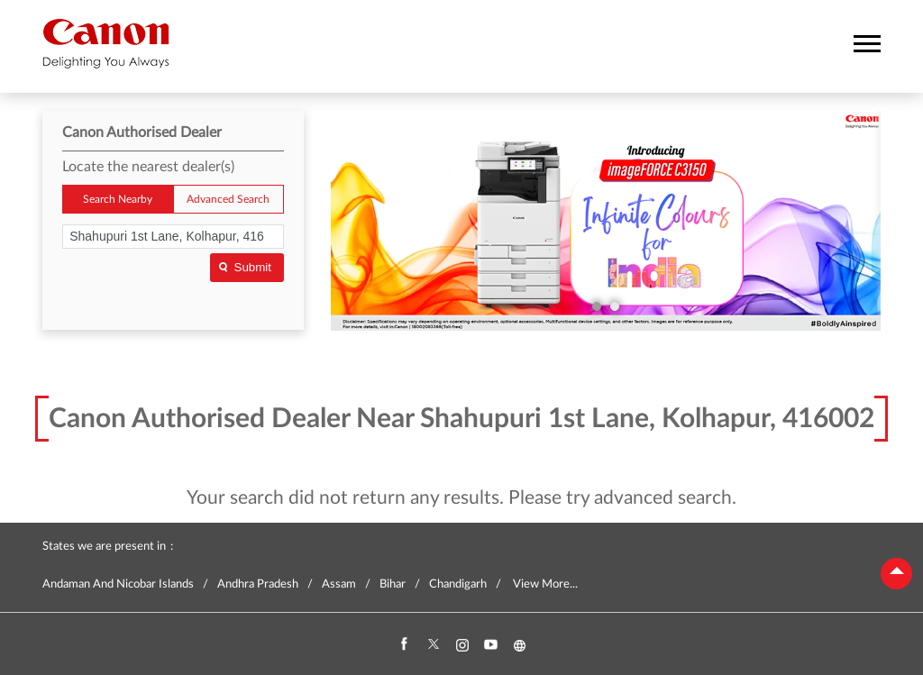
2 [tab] (614, 306)
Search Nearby (117, 199)
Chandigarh (458, 584)
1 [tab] (596, 306)
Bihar (392, 584)
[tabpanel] (606, 221)
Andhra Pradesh (257, 584)
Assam (339, 584)
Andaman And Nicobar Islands (118, 584)
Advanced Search (228, 199)
